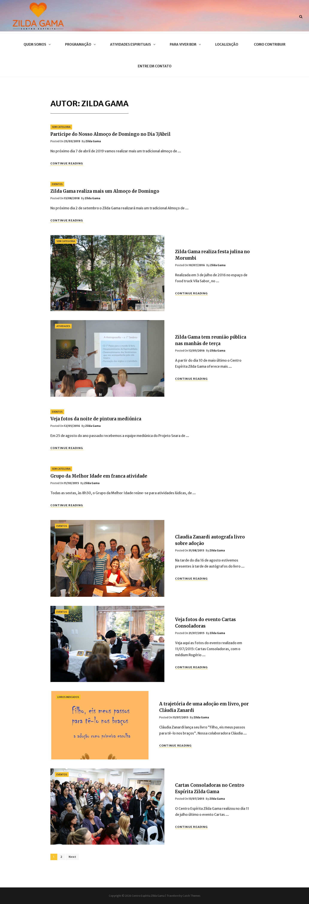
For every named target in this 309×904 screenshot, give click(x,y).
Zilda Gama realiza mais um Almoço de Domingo (104, 191)
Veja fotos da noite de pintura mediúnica (95, 418)
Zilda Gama (93, 141)
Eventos (57, 184)
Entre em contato (154, 66)
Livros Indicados (68, 697)
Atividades (63, 326)
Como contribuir (269, 44)
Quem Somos (36, 44)
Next (72, 857)
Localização (226, 44)
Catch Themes (191, 895)
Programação (79, 44)
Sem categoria (61, 126)
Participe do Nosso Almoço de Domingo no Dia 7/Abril (110, 134)
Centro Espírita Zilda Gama (148, 895)
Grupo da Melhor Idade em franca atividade (98, 476)
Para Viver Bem (185, 44)
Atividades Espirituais (132, 44)
